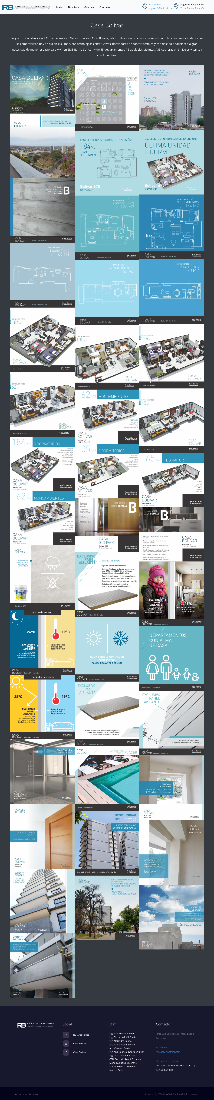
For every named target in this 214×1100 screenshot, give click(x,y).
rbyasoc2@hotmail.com (161, 8)
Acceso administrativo (26, 1094)
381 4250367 (155, 4)
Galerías (89, 7)
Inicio (59, 7)
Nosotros (73, 7)
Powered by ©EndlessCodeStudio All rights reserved (172, 1094)
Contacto (104, 7)
